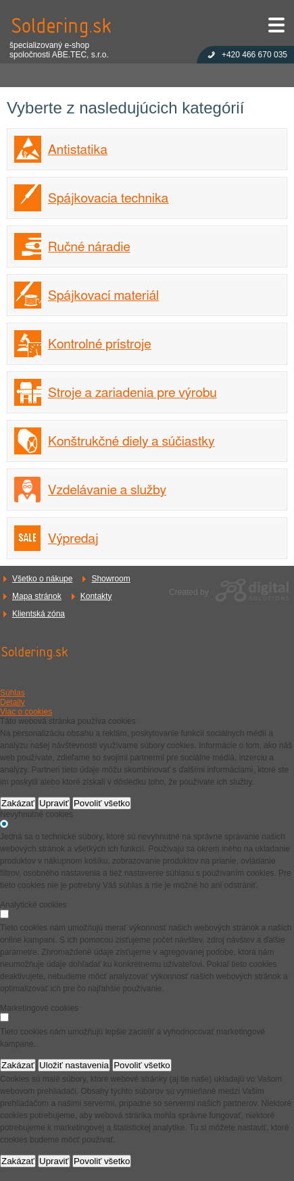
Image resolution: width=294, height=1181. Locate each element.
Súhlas (12, 693)
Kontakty (96, 596)
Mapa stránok (37, 596)
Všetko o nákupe (42, 578)
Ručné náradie (89, 247)
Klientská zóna (38, 614)
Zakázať (17, 803)
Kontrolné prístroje (99, 344)
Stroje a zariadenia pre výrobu (132, 393)
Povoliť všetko (102, 803)
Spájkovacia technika (108, 198)
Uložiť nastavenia (74, 1065)
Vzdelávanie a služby (107, 490)
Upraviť (54, 803)
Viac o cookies (26, 711)
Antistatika (77, 150)
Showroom (110, 578)
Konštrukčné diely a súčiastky (131, 442)
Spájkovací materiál (103, 296)
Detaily (12, 702)
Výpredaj (73, 539)
